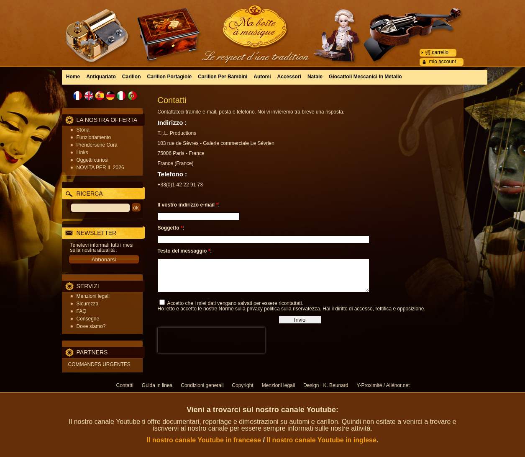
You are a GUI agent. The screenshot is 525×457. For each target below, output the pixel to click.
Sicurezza (88, 304)
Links (82, 152)
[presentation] (211, 346)
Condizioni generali (202, 385)
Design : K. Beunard (325, 385)
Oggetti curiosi (93, 160)
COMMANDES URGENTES (99, 364)
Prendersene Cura (97, 145)
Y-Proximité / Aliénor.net (383, 385)
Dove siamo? (91, 326)
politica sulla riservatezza (292, 315)
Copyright (242, 385)
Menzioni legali (93, 296)
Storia (83, 130)
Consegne (88, 319)
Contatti (124, 385)
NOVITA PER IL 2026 (100, 167)
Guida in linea (157, 385)
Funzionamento (94, 137)
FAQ (82, 311)
